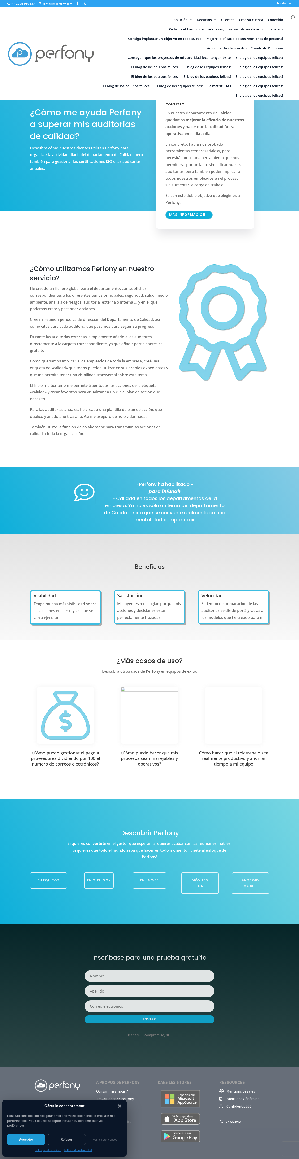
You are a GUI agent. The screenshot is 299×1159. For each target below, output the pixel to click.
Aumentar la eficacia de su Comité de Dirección (245, 48)
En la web (149, 880)
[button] (119, 1106)
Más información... (189, 207)
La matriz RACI (219, 86)
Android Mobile (250, 883)
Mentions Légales (240, 1091)
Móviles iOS (200, 883)
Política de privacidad (78, 1150)
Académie (233, 1122)
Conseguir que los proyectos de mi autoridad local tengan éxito (179, 57)
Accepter (26, 1139)
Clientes (227, 19)
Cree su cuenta (251, 19)
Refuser (66, 1139)
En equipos (49, 880)
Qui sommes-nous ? (112, 1091)
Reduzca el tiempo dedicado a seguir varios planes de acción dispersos (226, 29)
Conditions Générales (242, 1098)
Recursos (207, 20)
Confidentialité (238, 1106)
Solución (183, 20)
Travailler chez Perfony (115, 1098)
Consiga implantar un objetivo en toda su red (165, 38)
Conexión (275, 19)
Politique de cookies (48, 1150)
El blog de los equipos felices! (259, 57)
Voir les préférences (105, 1139)
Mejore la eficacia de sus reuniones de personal (244, 38)
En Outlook (99, 880)
